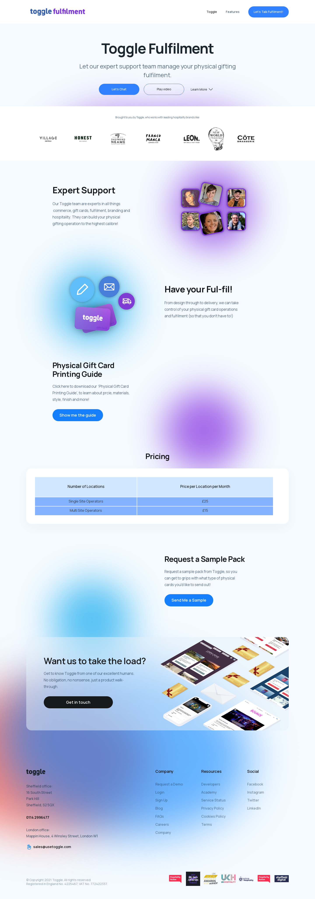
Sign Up (161, 800)
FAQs (159, 816)
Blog (159, 808)
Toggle (211, 12)
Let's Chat (119, 89)
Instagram (255, 792)
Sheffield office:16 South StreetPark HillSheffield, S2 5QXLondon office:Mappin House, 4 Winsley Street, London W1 (62, 811)
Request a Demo (169, 784)
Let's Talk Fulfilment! (268, 12)
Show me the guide (78, 419)
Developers (210, 784)
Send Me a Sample (189, 604)
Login (159, 792)
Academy (209, 792)
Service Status (213, 800)
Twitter (253, 800)
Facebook (255, 784)
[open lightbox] (164, 89)
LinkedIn (254, 808)
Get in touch (78, 702)
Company (163, 832)
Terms (206, 824)
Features (233, 12)
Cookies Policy (213, 816)
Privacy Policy (212, 808)
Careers (162, 824)
